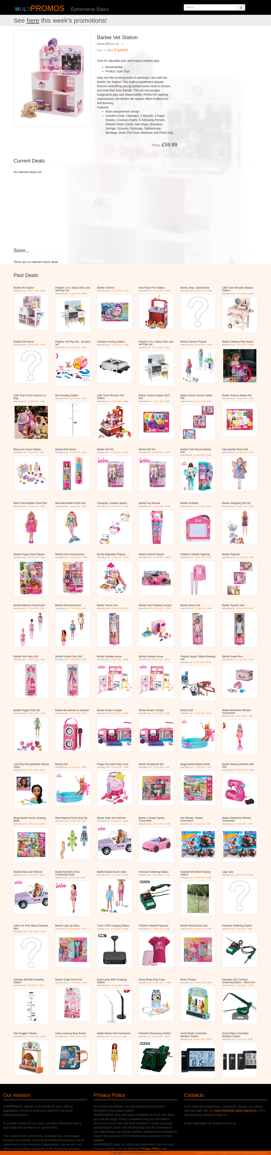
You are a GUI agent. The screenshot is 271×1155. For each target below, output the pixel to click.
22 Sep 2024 (241, 557)
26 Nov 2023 (200, 557)
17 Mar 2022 (75, 983)
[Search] (241, 7)
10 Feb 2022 (32, 985)
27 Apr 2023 (241, 1039)
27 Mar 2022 (116, 452)
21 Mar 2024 (75, 452)
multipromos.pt (206, 1153)
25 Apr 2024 (33, 452)
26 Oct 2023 (157, 347)
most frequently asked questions (235, 1110)
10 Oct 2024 (241, 294)
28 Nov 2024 (200, 291)
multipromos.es (228, 1153)
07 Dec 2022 (157, 659)
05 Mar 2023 (157, 875)
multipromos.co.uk (253, 1153)
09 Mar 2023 (199, 1039)
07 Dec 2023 (116, 291)
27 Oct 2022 (116, 401)
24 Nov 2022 (241, 506)
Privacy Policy (150, 1148)
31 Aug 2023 (116, 985)
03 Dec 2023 (74, 767)
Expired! (121, 50)
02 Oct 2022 (241, 659)
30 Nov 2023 (74, 347)
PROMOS (48, 8)
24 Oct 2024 (200, 345)
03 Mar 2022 (241, 929)
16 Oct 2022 (74, 878)
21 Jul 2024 (116, 875)
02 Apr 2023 (116, 1036)
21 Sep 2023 (241, 985)
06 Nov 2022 (33, 291)
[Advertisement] (218, 60)
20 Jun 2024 (75, 398)
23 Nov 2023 (33, 401)
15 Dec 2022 (116, 821)
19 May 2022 (241, 452)
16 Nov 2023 (116, 345)
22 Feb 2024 (75, 821)
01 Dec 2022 (74, 294)
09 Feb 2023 (199, 878)
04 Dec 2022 (116, 659)
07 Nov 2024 (158, 291)
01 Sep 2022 (116, 929)
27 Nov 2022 (75, 713)
